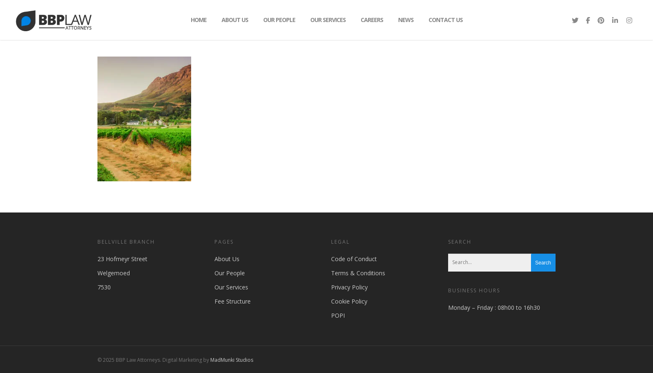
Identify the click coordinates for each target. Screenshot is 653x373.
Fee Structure (232, 301)
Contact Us (446, 20)
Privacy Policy (349, 287)
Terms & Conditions (358, 273)
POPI (338, 315)
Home (199, 20)
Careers (372, 20)
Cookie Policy (349, 301)
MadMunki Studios (231, 359)
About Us (235, 20)
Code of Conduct (354, 259)
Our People (279, 20)
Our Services (328, 20)
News (406, 20)
